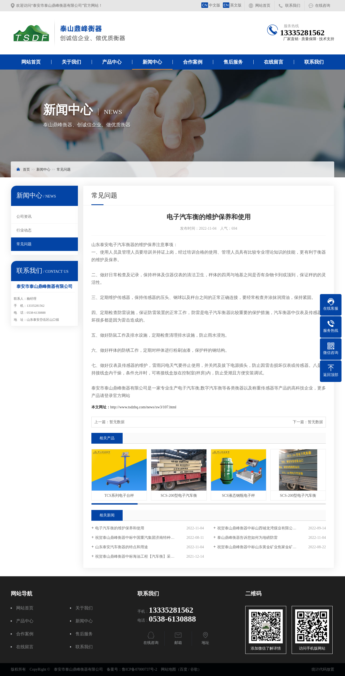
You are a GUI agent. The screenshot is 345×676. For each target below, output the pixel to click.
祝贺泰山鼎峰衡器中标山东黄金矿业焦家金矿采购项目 (262, 547)
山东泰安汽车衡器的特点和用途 (121, 547)
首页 (26, 169)
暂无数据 (117, 422)
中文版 (210, 5)
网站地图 (168, 669)
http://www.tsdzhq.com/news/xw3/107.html (143, 407)
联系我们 (292, 6)
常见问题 (64, 169)
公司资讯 (24, 217)
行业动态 (24, 230)
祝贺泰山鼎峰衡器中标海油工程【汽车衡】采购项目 (138, 556)
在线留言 (273, 62)
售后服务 (233, 62)
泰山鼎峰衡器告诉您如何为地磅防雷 (247, 538)
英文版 (232, 5)
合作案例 (192, 62)
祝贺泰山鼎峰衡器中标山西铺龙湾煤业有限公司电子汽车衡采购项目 (271, 528)
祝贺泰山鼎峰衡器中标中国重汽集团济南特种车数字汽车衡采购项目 (149, 538)
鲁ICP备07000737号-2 (139, 669)
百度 (183, 669)
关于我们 (71, 62)
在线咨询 (322, 6)
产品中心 (112, 62)
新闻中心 (152, 62)
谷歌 (194, 669)
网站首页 (262, 6)
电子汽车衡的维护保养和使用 (119, 528)
